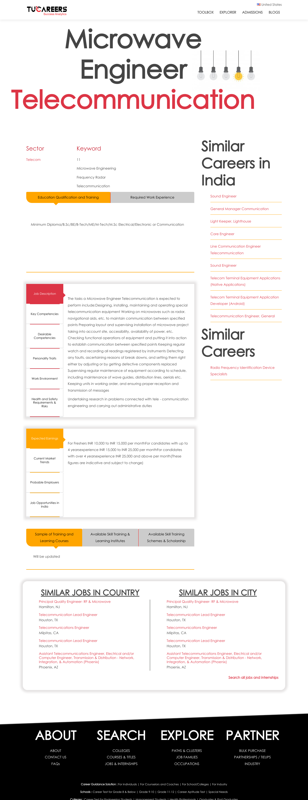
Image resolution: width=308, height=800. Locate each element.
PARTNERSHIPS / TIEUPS (252, 757)
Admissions (252, 12)
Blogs (274, 12)
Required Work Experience (152, 197)
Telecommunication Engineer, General (242, 316)
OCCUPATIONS (186, 764)
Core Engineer (222, 234)
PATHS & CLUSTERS (187, 751)
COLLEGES (121, 751)
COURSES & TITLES (121, 757)
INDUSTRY (252, 764)
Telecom (33, 160)
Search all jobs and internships (253, 678)
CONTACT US (56, 757)
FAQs (55, 764)
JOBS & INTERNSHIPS (121, 764)
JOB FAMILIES (187, 757)
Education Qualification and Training (68, 197)
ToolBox (206, 12)
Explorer (228, 12)
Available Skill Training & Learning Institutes (110, 537)
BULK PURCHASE (252, 751)
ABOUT (55, 751)
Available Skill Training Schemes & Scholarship (166, 537)
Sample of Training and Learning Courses (54, 537)
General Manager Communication (239, 209)
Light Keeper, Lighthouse (230, 221)
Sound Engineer (223, 196)
